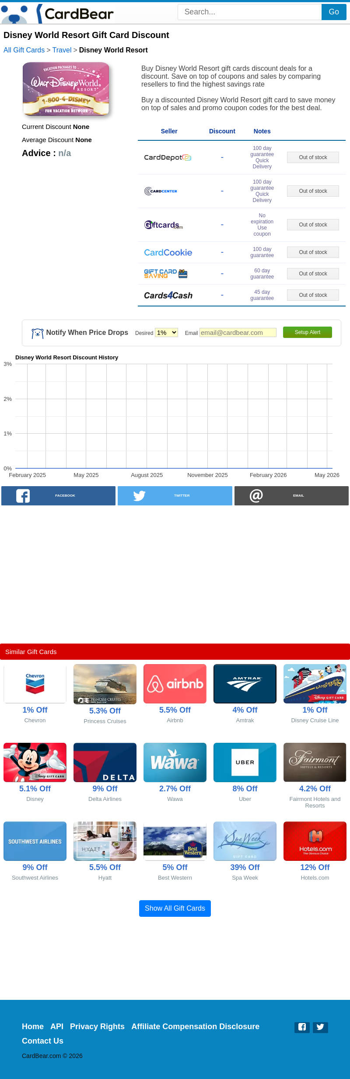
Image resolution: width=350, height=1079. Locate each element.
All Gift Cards (24, 50)
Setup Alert (308, 332)
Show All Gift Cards (175, 908)
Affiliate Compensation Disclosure (195, 1026)
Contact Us (42, 1041)
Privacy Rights (97, 1026)
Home (33, 1026)
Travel (62, 50)
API (56, 1026)
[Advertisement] (175, 574)
